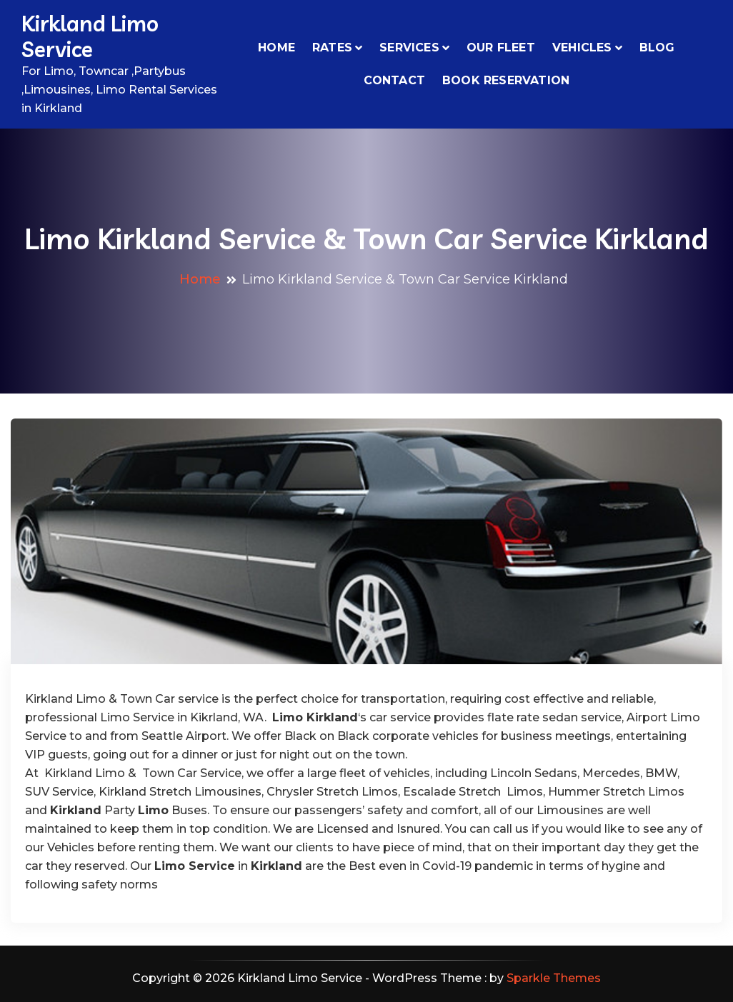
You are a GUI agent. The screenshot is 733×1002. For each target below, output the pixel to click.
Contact (394, 80)
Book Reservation (505, 80)
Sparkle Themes (554, 978)
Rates (332, 47)
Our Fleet (501, 47)
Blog (657, 47)
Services (409, 47)
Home (276, 47)
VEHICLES (582, 47)
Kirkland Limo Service (90, 36)
